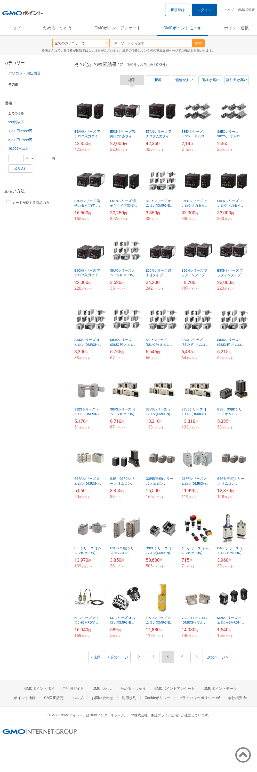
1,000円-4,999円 (20, 131)
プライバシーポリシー (199, 698)
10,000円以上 (18, 148)
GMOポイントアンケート (117, 28)
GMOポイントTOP (39, 688)
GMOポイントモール (182, 28)
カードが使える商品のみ (27, 202)
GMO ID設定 (246, 10)
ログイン (204, 10)
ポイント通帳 (236, 28)
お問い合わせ (102, 698)
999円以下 (16, 122)
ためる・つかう (57, 28)
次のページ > (217, 657)
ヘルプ (229, 10)
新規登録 (177, 10)
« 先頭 (96, 657)
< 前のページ (117, 657)
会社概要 (237, 698)
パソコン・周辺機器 (24, 73)
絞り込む (20, 168)
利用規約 (129, 698)
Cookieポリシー (157, 698)
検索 (198, 43)
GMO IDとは (102, 688)
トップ (14, 28)
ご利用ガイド (73, 688)
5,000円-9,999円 (20, 140)
